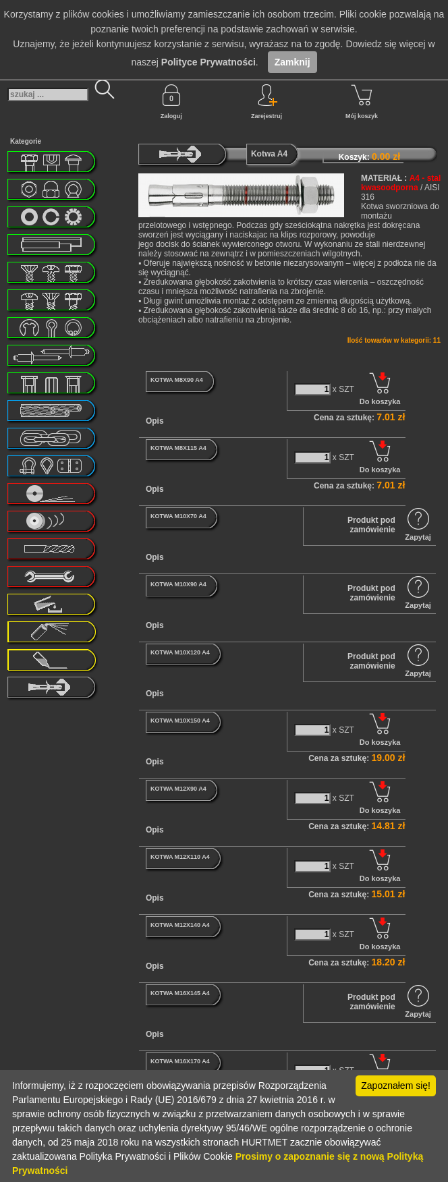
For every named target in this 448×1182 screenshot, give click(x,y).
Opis (155, 421)
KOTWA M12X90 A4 (178, 788)
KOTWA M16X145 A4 (180, 993)
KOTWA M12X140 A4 (180, 925)
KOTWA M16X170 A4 (180, 1061)
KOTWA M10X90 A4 (178, 584)
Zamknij (292, 62)
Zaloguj (171, 101)
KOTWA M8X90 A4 (176, 379)
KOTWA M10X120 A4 (180, 652)
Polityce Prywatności (208, 62)
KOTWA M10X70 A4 (178, 516)
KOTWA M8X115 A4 (178, 448)
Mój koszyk (361, 101)
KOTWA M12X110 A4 (180, 856)
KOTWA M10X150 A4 (180, 720)
